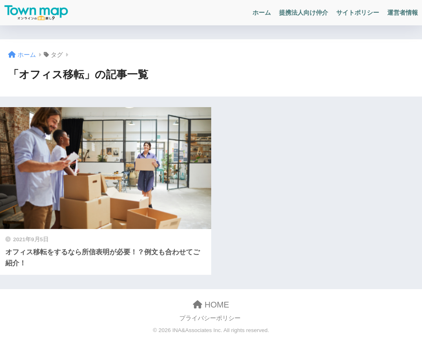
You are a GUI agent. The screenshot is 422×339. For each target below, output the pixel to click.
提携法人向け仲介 (303, 12)
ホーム (261, 12)
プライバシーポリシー (210, 318)
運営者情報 (402, 12)
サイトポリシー (357, 12)
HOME (211, 304)
